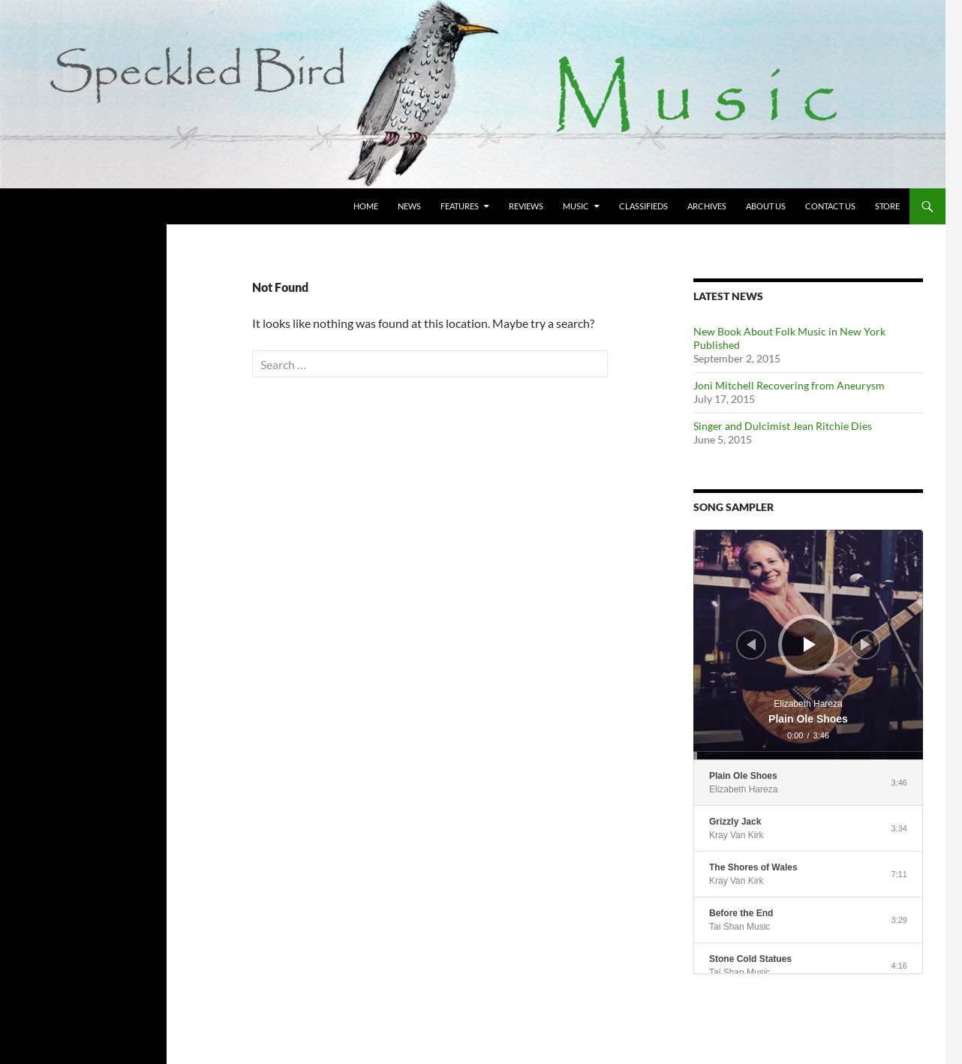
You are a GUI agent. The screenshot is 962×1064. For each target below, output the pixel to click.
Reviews (526, 206)
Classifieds (643, 206)
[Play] (810, 644)
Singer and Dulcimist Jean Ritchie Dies (782, 425)
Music (576, 206)
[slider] (808, 755)
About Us (766, 206)
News (409, 206)
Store (887, 206)
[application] (808, 644)
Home (365, 206)
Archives (706, 206)
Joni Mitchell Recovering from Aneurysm (789, 385)
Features (459, 206)
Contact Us (830, 206)
